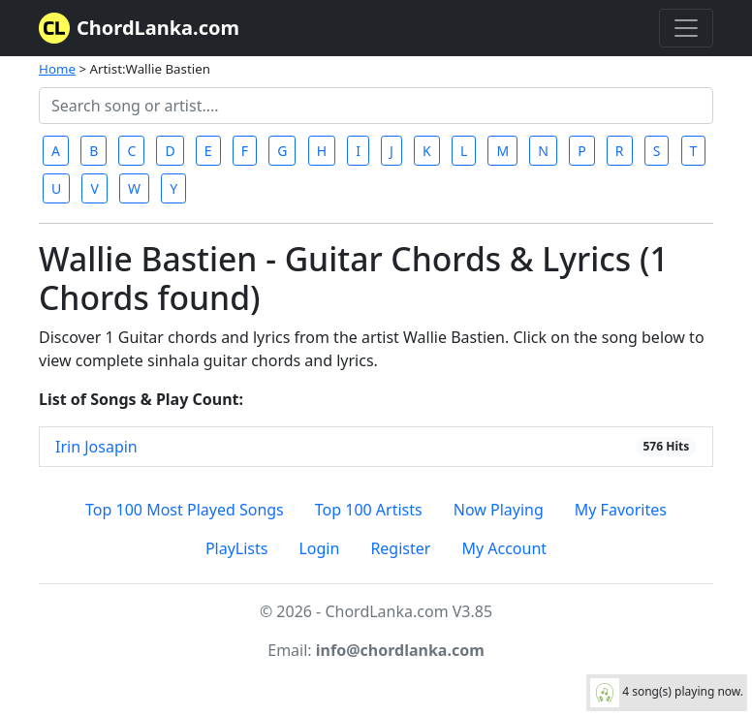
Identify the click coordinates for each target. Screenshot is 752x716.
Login (318, 548)
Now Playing (499, 509)
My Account (504, 548)
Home (57, 69)
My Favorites (621, 509)
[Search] (376, 105)
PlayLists (236, 548)
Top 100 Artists (369, 509)
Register (400, 548)
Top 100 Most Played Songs (184, 509)
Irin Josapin (96, 446)
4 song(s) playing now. (666, 692)
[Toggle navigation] (686, 28)
